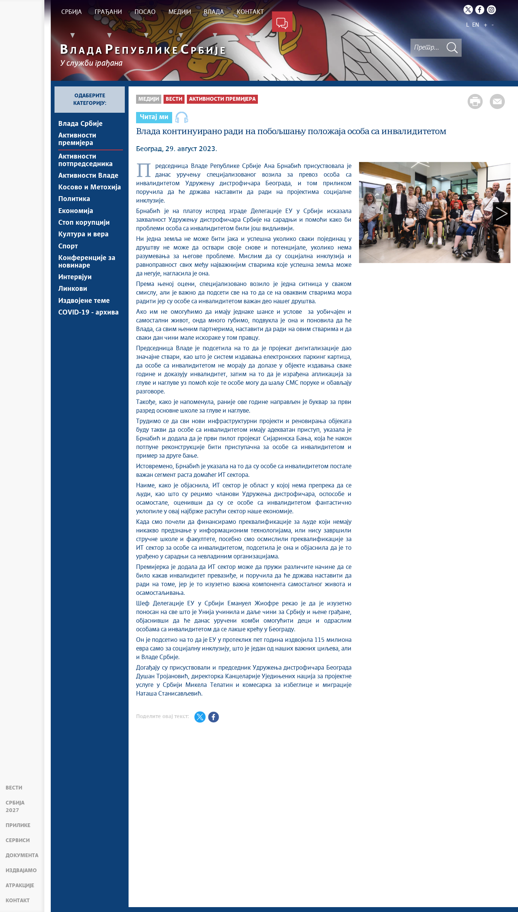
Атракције (20, 885)
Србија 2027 (22, 810)
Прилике (18, 825)
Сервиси (18, 840)
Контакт (18, 900)
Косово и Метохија (89, 193)
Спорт (68, 259)
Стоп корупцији (84, 232)
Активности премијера (77, 141)
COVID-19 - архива (88, 332)
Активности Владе (88, 180)
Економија (75, 219)
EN (475, 25)
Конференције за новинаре (86, 276)
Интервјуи (75, 292)
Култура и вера (83, 245)
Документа (22, 855)
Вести (14, 795)
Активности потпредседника (85, 163)
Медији (148, 99)
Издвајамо (21, 870)
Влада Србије (80, 124)
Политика (74, 206)
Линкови (72, 305)
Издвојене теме (84, 319)
